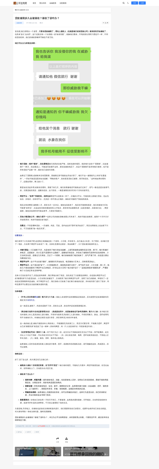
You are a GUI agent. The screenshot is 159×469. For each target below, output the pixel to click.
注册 (142, 3)
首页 (34, 3)
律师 (37, 432)
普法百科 (42, 3)
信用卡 (29, 432)
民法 (36, 297)
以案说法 (18, 235)
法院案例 (63, 3)
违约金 (19, 432)
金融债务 (52, 3)
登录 (135, 3)
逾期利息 (31, 300)
